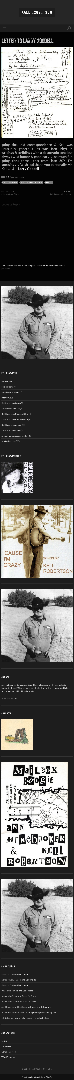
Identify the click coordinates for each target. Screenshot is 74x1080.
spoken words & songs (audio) (14, 436)
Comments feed (8, 1051)
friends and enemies (10, 392)
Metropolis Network (32, 1077)
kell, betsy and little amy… (61, 192)
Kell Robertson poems (15, 177)
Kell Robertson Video (11, 430)
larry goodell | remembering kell (42, 1012)
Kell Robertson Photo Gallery (14, 419)
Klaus (4, 974)
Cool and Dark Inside (19, 974)
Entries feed (6, 1046)
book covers (6, 381)
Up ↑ (50, 1069)
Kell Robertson (37, 12)
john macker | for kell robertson (35, 1018)
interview (5, 397)
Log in (4, 1041)
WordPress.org (8, 1057)
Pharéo (49, 1077)
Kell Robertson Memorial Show (15, 414)
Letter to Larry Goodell (31, 182)
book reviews (7, 386)
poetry (49, 182)
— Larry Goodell (26, 169)
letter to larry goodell (27, 40)
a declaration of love (10, 192)
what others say (8, 441)
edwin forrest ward (9, 1018)
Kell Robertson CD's (10, 408)
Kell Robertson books (11, 403)
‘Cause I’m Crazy (28, 996)
